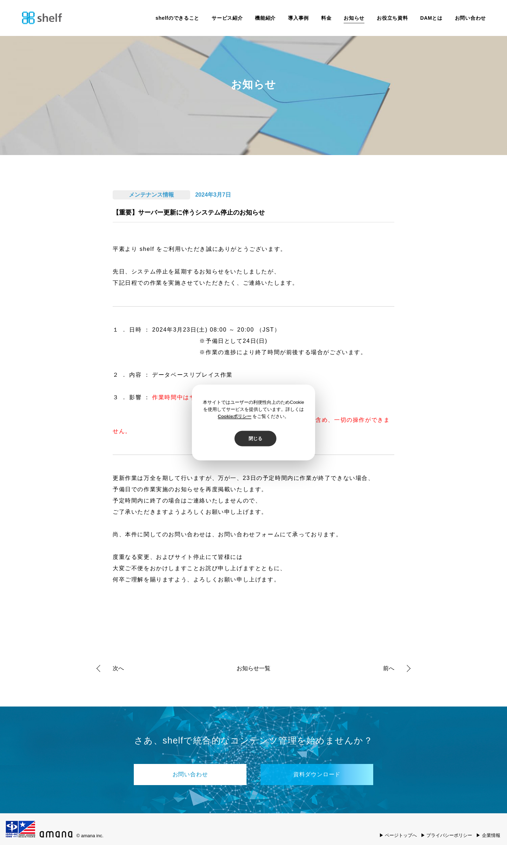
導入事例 (298, 18)
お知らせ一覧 (253, 668)
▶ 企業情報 (488, 835)
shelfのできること (177, 18)
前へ (388, 668)
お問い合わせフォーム (249, 534)
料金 (326, 18)
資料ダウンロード (316, 774)
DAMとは (431, 18)
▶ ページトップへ (398, 835)
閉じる (255, 438)
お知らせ (354, 18)
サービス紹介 (227, 18)
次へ (118, 668)
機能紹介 (265, 18)
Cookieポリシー (234, 416)
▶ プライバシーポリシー (446, 835)
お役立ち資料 (392, 18)
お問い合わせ (470, 18)
